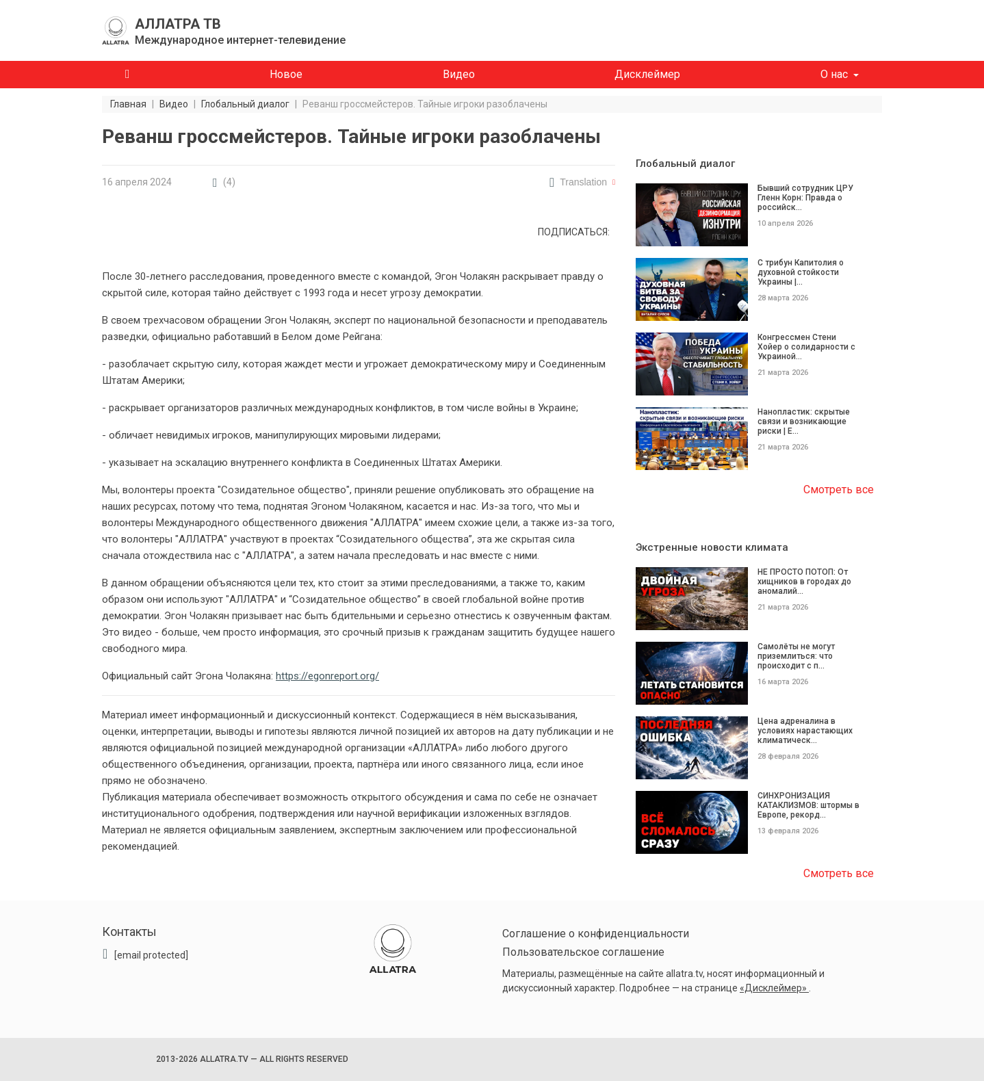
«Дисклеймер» (774, 987)
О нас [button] (834, 74)
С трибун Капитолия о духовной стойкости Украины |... (801, 272)
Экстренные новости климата (712, 547)
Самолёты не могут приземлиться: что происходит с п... (796, 656)
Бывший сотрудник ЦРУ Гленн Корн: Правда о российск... (805, 197)
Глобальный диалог (685, 163)
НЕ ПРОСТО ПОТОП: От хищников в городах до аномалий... (804, 581)
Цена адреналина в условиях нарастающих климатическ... (805, 730)
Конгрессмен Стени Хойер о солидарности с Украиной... (806, 347)
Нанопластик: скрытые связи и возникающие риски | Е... (804, 421)
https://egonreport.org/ (327, 676)
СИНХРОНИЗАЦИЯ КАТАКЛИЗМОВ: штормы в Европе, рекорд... (808, 805)
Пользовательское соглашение (583, 952)
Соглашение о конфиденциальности (595, 933)
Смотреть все (838, 489)
